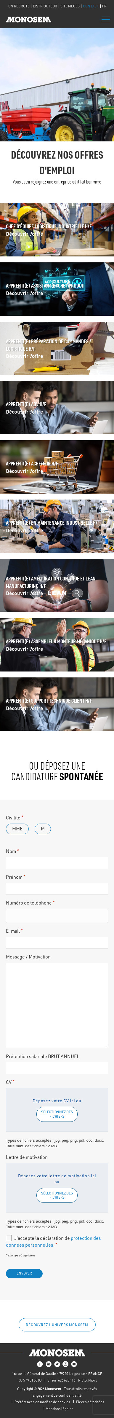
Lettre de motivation (27, 1157)
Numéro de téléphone (30, 902)
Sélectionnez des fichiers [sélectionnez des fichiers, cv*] (57, 1114)
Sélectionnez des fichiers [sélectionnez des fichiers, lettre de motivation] (57, 1195)
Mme (17, 829)
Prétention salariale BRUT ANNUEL (42, 1056)
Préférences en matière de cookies (42, 1402)
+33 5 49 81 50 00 (29, 1380)
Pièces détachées (90, 1402)
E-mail (14, 931)
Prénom (15, 877)
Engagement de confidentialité (57, 1395)
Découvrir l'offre (24, 233)
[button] (57, 1324)
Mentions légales (59, 1408)
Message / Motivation (28, 957)
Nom (12, 851)
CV (10, 1082)
